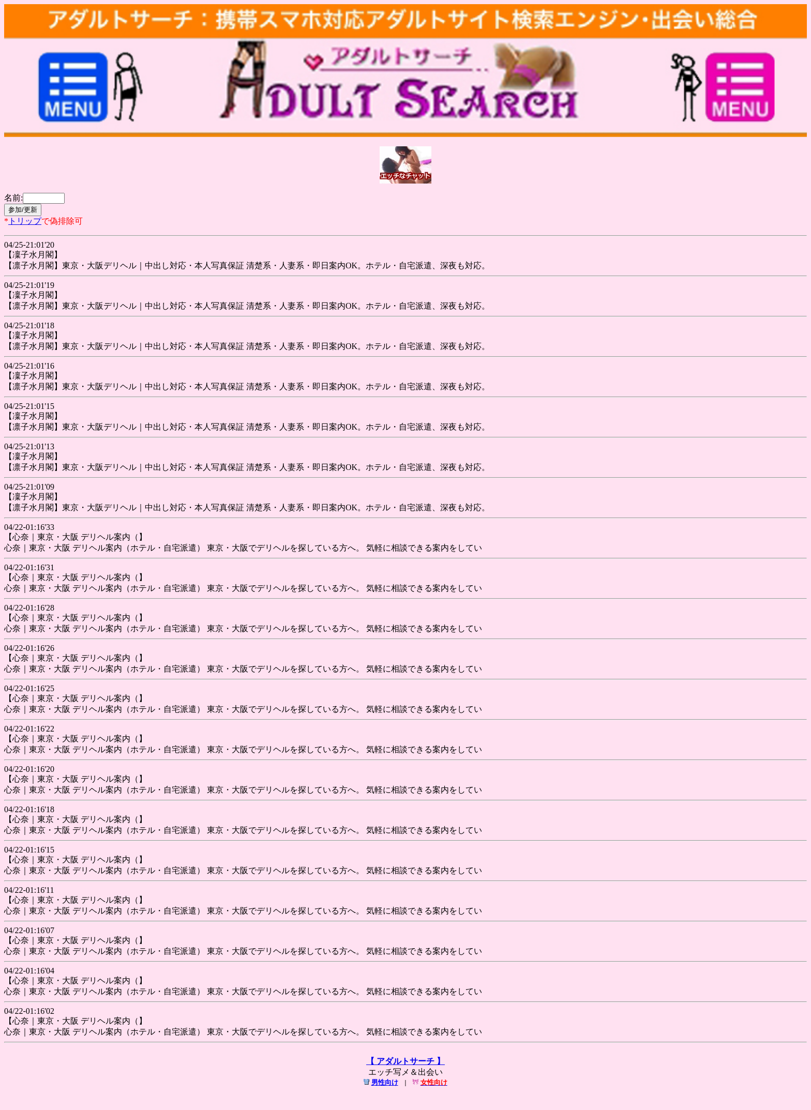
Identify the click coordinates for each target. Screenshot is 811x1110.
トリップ (24, 221)
